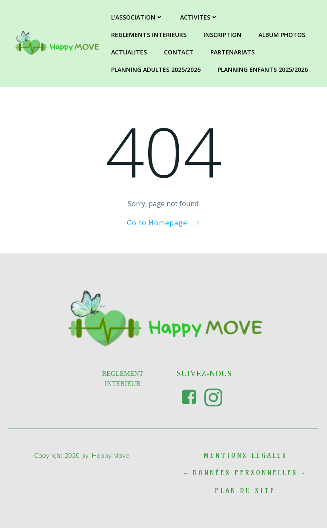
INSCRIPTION (222, 35)
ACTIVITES (199, 17)
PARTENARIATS (232, 52)
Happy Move (110, 455)
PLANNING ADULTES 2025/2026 (156, 69)
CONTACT (178, 52)
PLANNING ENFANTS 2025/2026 (263, 69)
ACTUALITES (129, 52)
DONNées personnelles (245, 472)
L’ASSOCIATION (137, 17)
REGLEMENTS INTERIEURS (148, 35)
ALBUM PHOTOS (281, 35)
